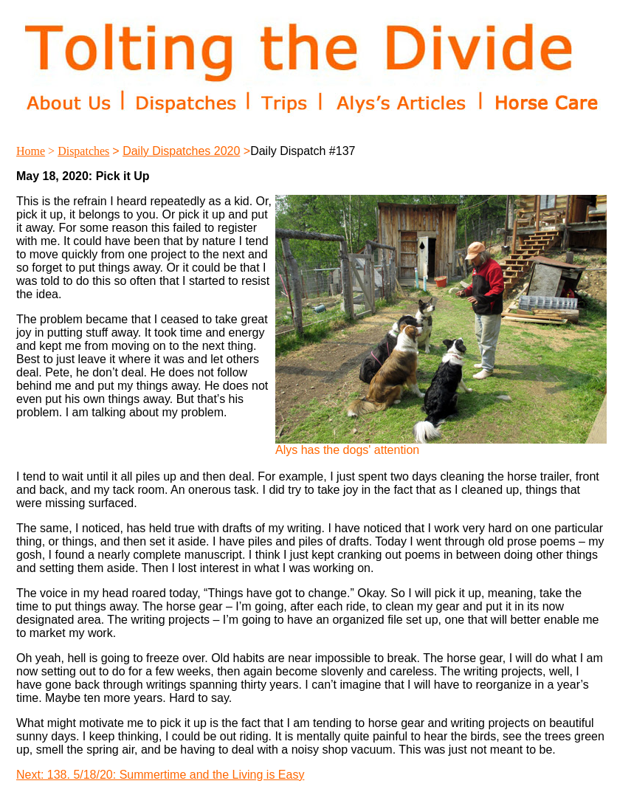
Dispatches (83, 151)
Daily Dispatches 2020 (181, 151)
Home (30, 151)
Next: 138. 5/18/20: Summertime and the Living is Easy (160, 774)
